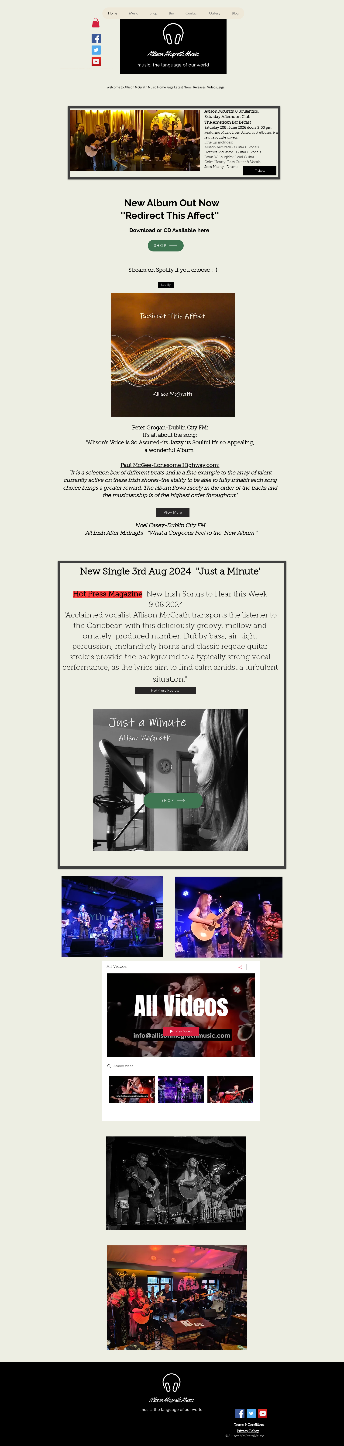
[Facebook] (96, 38)
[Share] (240, 967)
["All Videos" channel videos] (181, 1094)
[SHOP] (166, 245)
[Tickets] (259, 170)
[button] (96, 23)
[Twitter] (96, 50)
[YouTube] (96, 61)
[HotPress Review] (165, 690)
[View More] (172, 512)
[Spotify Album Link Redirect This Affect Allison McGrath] (166, 285)
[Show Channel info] (251, 967)
